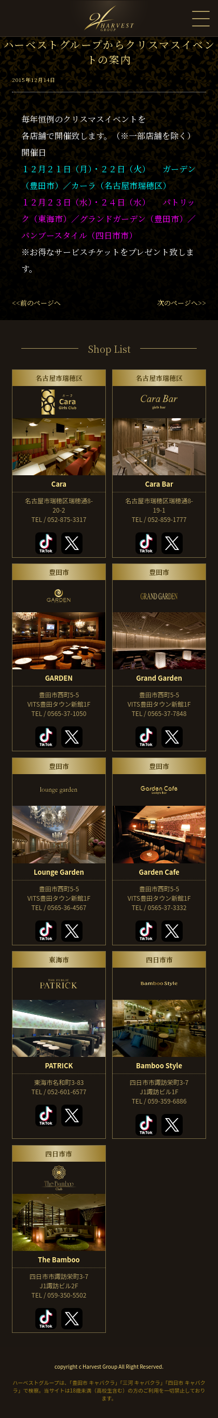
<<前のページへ (36, 303)
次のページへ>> (181, 303)
